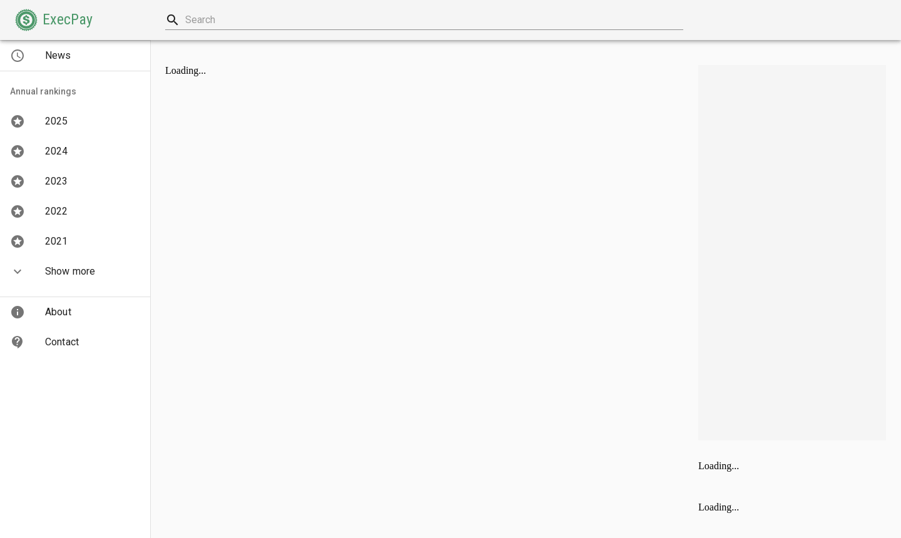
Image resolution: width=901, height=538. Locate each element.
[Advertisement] (792, 252)
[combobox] (424, 20)
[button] (54, 20)
